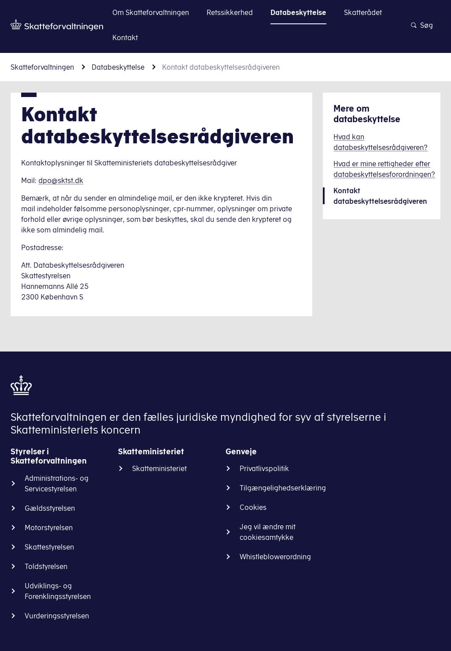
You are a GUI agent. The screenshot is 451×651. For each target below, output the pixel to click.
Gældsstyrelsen (50, 508)
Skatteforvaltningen (42, 67)
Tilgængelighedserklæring (283, 488)
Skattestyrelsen (49, 547)
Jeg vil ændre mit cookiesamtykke (268, 532)
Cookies (253, 507)
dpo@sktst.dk (60, 180)
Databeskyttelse (118, 67)
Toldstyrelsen (46, 566)
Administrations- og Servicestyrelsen (57, 483)
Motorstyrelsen (49, 527)
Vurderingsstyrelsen (57, 616)
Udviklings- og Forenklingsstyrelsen (58, 591)
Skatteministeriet (159, 468)
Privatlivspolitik (264, 468)
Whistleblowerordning (275, 557)
